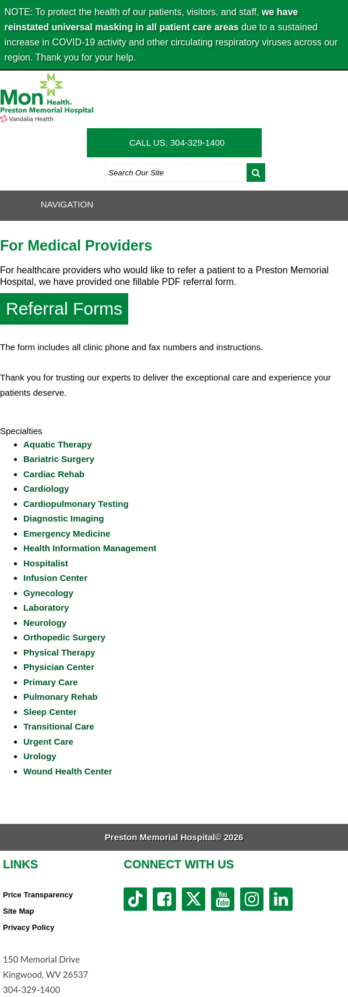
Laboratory (46, 607)
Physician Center (58, 667)
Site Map (18, 911)
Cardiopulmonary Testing (76, 504)
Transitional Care (58, 726)
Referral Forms (64, 308)
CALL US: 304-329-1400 (177, 142)
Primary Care (50, 682)
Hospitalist (45, 563)
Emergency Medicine (66, 533)
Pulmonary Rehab (60, 697)
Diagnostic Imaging (63, 518)
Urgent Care (48, 741)
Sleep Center (50, 712)
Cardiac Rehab (54, 474)
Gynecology (48, 593)
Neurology (44, 623)
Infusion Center (55, 578)
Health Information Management (89, 548)
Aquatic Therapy (57, 444)
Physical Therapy (59, 652)
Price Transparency (38, 894)
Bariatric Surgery (58, 459)
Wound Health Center (67, 771)
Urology (40, 756)
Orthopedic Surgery (64, 637)
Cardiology (46, 489)
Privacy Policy (28, 927)
